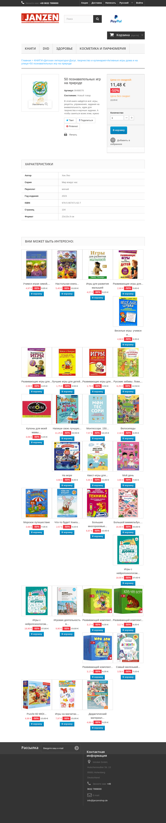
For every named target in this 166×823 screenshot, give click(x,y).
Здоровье (64, 48)
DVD (46, 48)
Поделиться (86, 120)
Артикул (68, 90)
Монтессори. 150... (97, 428)
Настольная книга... (67, 283)
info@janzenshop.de (97, 800)
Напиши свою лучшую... (67, 428)
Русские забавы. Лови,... (128, 381)
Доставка (96, 3)
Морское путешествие (36, 522)
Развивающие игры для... (128, 283)
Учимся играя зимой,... (36, 283)
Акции (84, 3)
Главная (26, 60)
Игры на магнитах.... (67, 713)
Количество (116, 112)
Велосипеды (128, 428)
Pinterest (72, 126)
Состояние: (70, 95)
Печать (73, 134)
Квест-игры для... (97, 475)
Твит (70, 120)
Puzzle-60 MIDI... (36, 713)
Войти (139, 3)
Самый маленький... (128, 666)
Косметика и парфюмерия (103, 48)
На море (67, 475)
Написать (110, 3)
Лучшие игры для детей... (67, 381)
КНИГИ (30, 48)
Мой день (128, 475)
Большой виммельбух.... (128, 522)
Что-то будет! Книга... (67, 522)
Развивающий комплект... (97, 620)
